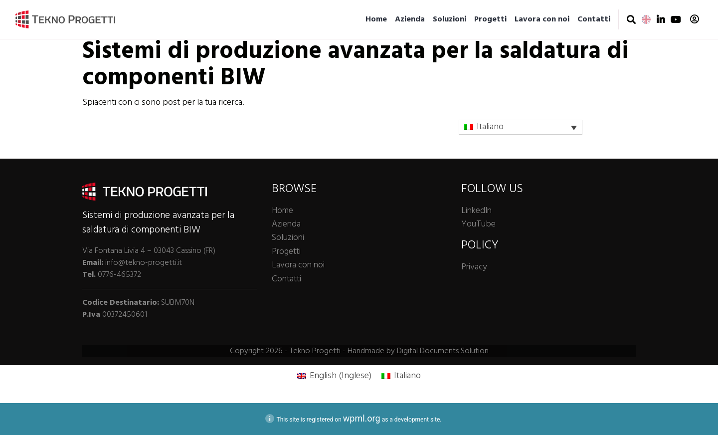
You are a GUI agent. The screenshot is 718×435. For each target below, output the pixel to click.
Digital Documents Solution (443, 351)
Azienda (410, 19)
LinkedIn (476, 211)
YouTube (478, 224)
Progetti (490, 19)
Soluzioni (449, 19)
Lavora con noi (542, 19)
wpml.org (361, 418)
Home (376, 19)
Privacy (474, 267)
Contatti (593, 19)
